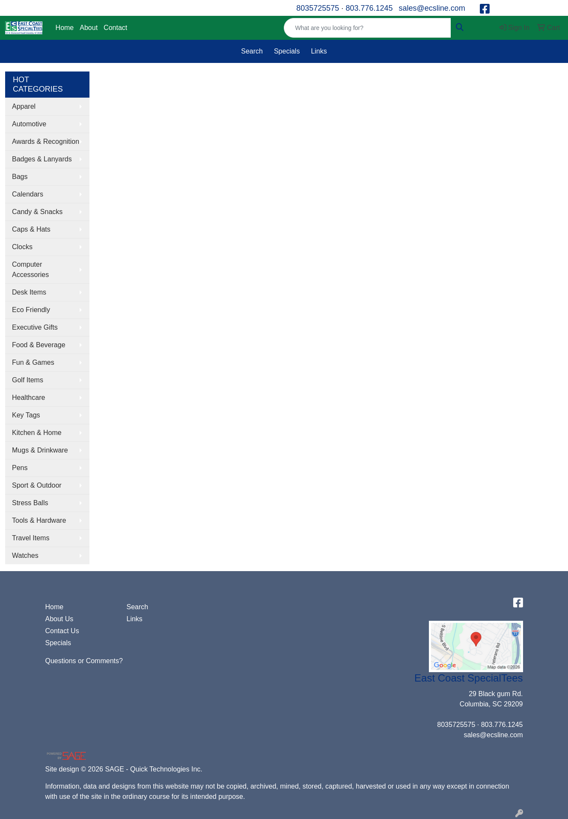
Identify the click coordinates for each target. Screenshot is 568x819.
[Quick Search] (367, 28)
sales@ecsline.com (431, 8)
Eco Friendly (31, 309)
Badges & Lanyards (42, 159)
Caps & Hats (31, 229)
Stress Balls (30, 502)
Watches (25, 555)
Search (252, 51)
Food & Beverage (38, 344)
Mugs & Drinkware (40, 450)
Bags (19, 176)
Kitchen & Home (37, 432)
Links (319, 51)
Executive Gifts (35, 327)
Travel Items (30, 538)
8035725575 (317, 8)
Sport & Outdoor (37, 485)
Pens (19, 467)
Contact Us (62, 630)
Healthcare (28, 397)
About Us (59, 618)
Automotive (29, 124)
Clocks (22, 246)
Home (65, 27)
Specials (287, 51)
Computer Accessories (30, 269)
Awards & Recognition (45, 141)
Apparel (24, 106)
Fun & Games (33, 362)
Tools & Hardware (39, 520)
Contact (115, 27)
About (89, 27)
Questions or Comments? (84, 660)
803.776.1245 (369, 8)
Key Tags (26, 415)
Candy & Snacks (37, 211)
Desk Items (29, 292)
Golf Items (27, 380)
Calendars (27, 194)
